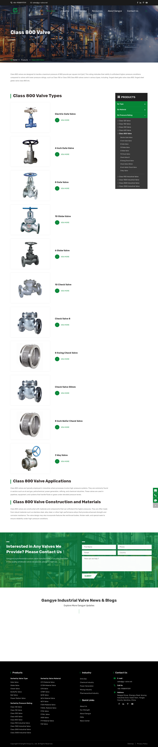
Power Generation (87, 686)
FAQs (82, 717)
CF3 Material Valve (48, 682)
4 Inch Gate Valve (66, 148)
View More (64, 120)
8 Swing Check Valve (68, 352)
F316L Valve (45, 714)
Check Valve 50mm (67, 387)
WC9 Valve (44, 701)
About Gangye (115, 11)
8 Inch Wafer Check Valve (70, 421)
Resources (97, 11)
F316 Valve (45, 711)
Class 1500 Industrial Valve (129, 180)
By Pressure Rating (124, 115)
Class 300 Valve (125, 127)
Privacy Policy (142, 744)
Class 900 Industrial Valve (128, 177)
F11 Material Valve (47, 721)
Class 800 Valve (38, 60)
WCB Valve (45, 695)
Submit (89, 576)
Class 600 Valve (125, 130)
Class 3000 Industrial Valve (129, 186)
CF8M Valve (45, 692)
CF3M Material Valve (48, 685)
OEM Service (80, 11)
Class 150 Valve (125, 124)
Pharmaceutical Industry (89, 693)
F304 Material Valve (48, 705)
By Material (121, 109)
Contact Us (132, 11)
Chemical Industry (87, 682)
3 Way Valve (63, 455)
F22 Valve (44, 724)
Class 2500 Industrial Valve (129, 183)
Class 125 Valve (124, 121)
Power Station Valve (17, 698)
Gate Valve (14, 682)
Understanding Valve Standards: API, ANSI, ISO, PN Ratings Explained (30, 648)
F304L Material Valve (48, 708)
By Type (120, 104)
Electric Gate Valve (67, 114)
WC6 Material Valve (48, 698)
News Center (85, 721)
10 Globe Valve (64, 216)
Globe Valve (14, 685)
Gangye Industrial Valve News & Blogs (79, 602)
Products (51, 11)
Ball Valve (14, 695)
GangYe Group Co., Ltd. (29, 744)
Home (15, 60)
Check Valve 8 (64, 318)
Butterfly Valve (16, 692)
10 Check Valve (65, 284)
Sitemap (130, 744)
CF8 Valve (44, 689)
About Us (83, 706)
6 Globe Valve (64, 250)
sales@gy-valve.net (40, 3)
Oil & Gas (83, 679)
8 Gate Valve (63, 182)
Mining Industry (86, 690)
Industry (65, 11)
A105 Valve (45, 718)
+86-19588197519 (19, 3)
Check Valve (15, 689)
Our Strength (85, 710)
